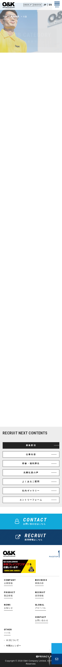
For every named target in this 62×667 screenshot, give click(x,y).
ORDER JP (27, 5)
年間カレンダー (13, 646)
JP (44, 5)
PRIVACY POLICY (47, 656)
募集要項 (15, 19)
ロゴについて (12, 640)
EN (50, 5)
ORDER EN (37, 5)
